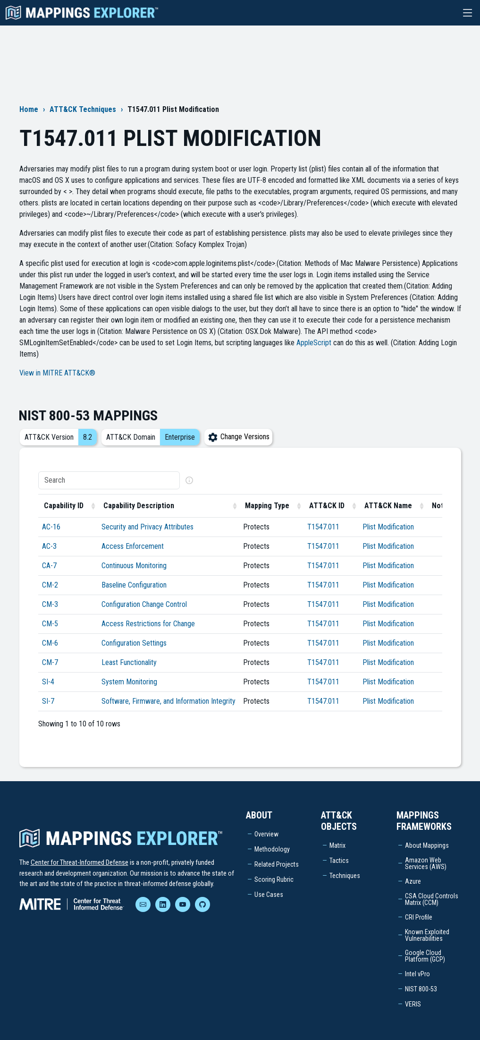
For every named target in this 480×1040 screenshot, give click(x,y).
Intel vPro (417, 974)
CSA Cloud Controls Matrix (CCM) (431, 899)
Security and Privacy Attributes (147, 526)
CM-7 (50, 662)
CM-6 (50, 643)
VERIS (413, 1004)
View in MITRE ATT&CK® (57, 372)
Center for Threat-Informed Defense (79, 862)
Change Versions (238, 436)
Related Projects (276, 864)
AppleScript (313, 342)
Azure (413, 881)
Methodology (272, 849)
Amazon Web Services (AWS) (425, 863)
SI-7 (48, 701)
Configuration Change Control (144, 604)
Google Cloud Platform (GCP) (425, 956)
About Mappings (427, 845)
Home (28, 109)
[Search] (109, 480)
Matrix (337, 845)
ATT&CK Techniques (83, 109)
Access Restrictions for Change (148, 623)
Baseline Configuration (134, 584)
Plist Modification (388, 526)
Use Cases (268, 894)
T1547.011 (323, 526)
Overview (266, 834)
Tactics (339, 860)
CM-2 (50, 584)
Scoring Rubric (274, 879)
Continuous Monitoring (134, 565)
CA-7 (49, 565)
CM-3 (50, 604)
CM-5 (50, 623)
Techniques (344, 875)
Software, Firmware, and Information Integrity (168, 701)
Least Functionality (129, 662)
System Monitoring (129, 681)
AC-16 (51, 526)
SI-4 (48, 681)
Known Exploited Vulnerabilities (427, 935)
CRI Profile (418, 917)
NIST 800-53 (421, 989)
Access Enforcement (132, 546)
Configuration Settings (134, 643)
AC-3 (49, 546)
